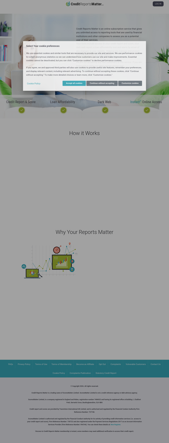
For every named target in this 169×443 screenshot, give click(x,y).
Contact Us (156, 364)
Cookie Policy (59, 373)
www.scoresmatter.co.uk (88, 69)
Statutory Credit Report (106, 373)
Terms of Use (41, 364)
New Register (115, 425)
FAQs (10, 364)
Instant (135, 102)
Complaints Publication (80, 373)
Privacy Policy (24, 364)
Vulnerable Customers (136, 364)
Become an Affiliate (85, 364)
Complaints (116, 364)
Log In (158, 4)
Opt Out (102, 364)
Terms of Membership (62, 364)
